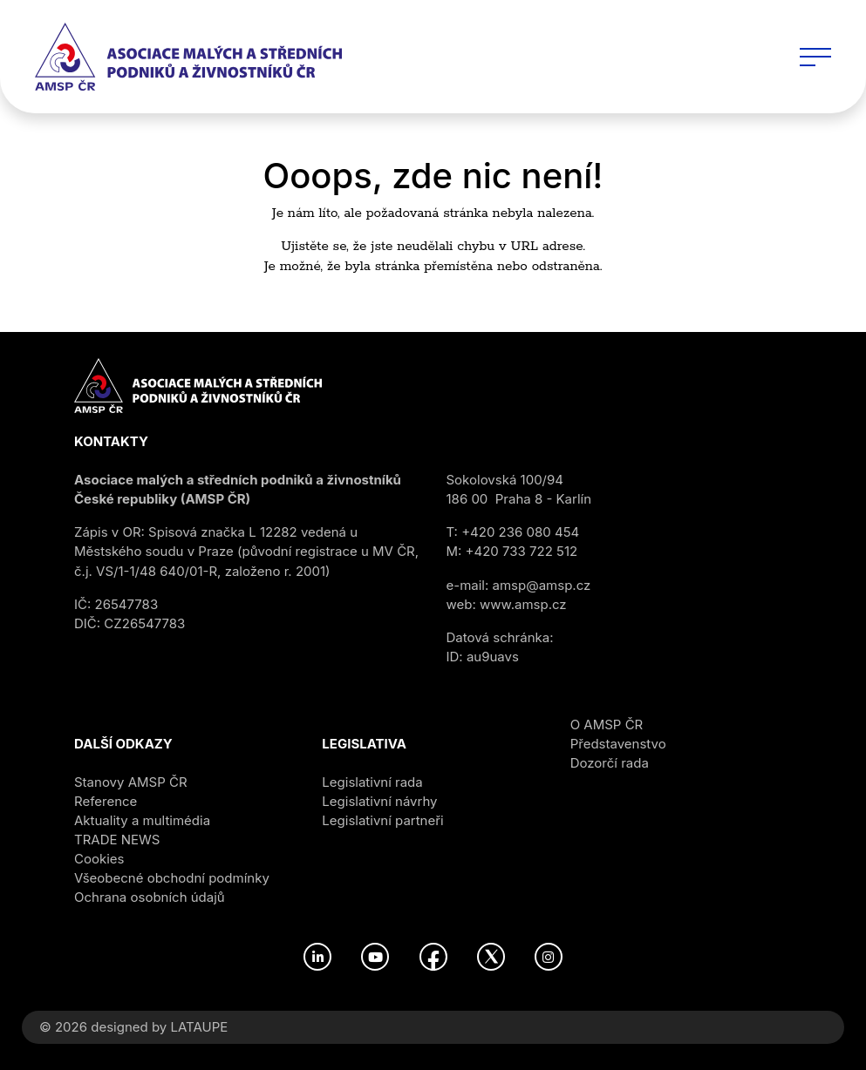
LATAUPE (199, 1027)
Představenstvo (618, 743)
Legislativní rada (372, 782)
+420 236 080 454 (520, 532)
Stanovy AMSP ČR (131, 782)
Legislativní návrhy (379, 801)
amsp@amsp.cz (542, 585)
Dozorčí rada (609, 763)
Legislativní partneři (382, 820)
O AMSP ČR (607, 724)
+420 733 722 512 (522, 551)
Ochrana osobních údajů (149, 897)
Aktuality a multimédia (142, 820)
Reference (105, 801)
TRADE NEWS (117, 839)
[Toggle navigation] (815, 56)
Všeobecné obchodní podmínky (171, 878)
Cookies (99, 858)
